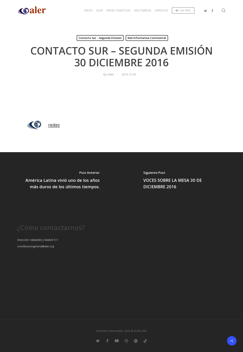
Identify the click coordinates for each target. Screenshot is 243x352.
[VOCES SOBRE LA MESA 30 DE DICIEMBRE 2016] (182, 180)
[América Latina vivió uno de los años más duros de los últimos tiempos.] (61, 180)
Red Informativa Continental (147, 38)
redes (110, 74)
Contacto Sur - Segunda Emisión (100, 38)
